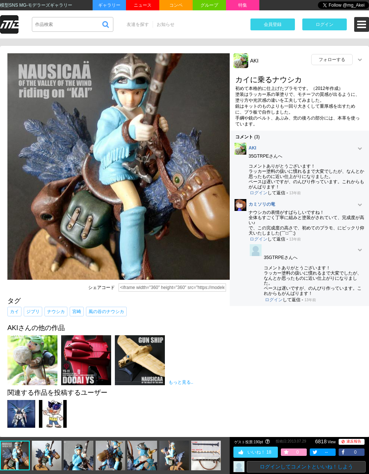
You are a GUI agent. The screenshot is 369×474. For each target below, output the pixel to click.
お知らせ (165, 24)
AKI (254, 61)
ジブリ (33, 311)
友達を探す (138, 24)
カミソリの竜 (262, 204)
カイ (14, 311)
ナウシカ (56, 311)
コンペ (176, 5)
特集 (242, 5)
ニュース (143, 5)
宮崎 (76, 311)
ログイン (324, 24)
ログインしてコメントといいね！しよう (306, 467)
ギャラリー (109, 5)
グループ (209, 5)
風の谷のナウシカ (106, 311)
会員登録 (273, 24)
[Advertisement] (299, 365)
